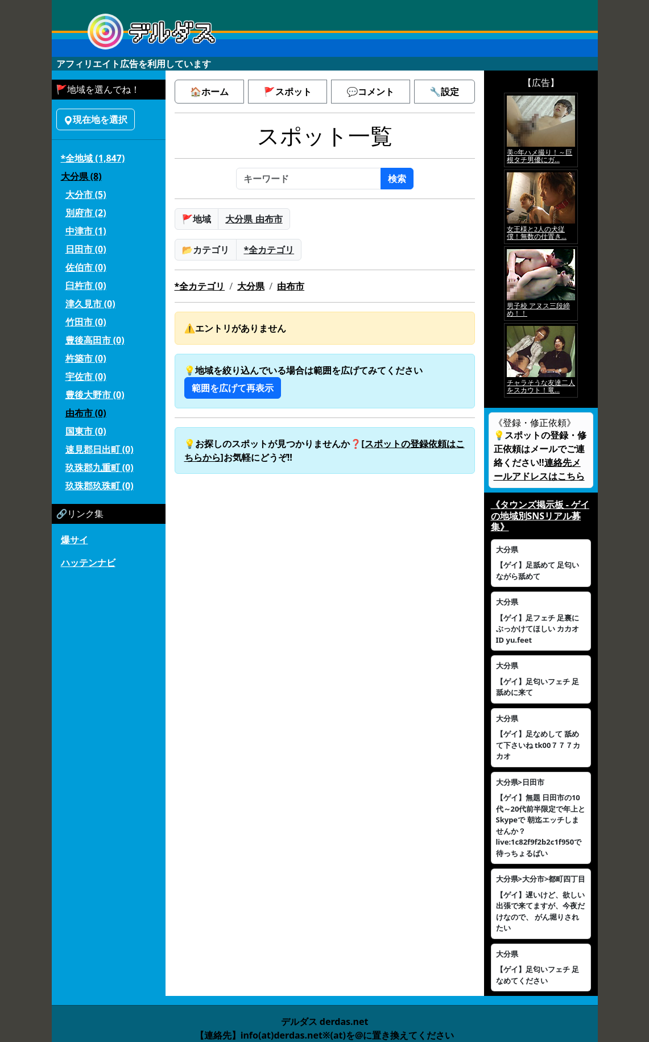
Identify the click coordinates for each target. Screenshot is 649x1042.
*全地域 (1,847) (93, 158)
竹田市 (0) (85, 322)
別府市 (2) (85, 212)
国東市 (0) (85, 431)
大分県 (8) (81, 176)
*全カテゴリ (268, 249)
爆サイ (74, 540)
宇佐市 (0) (85, 376)
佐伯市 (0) (85, 267)
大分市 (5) (85, 194)
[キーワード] (308, 178)
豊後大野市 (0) (95, 394)
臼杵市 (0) (85, 285)
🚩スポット (288, 91)
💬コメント (370, 91)
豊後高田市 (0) (95, 340)
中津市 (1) (85, 231)
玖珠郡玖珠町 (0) (99, 485)
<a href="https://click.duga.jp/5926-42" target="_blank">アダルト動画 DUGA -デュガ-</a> (541, 245)
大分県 (250, 286)
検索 (397, 178)
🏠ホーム (209, 91)
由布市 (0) (85, 413)
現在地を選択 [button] (95, 119)
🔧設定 (444, 91)
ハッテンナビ (88, 562)
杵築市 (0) (85, 358)
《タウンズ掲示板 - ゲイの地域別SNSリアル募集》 (540, 515)
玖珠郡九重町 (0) (99, 467)
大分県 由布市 (253, 219)
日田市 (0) (85, 249)
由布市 (290, 286)
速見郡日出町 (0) (99, 449)
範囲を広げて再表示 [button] (233, 388)
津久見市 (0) (90, 303)
